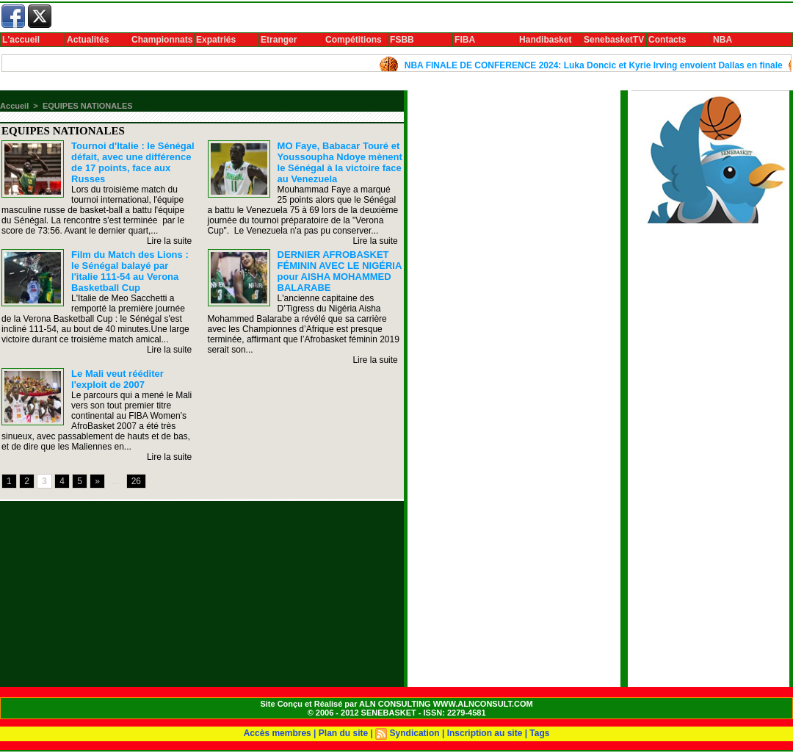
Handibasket (545, 40)
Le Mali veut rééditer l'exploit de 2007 (117, 379)
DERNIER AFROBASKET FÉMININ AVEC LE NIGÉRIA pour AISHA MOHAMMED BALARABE (340, 271)
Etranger (279, 40)
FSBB (402, 40)
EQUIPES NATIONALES (88, 105)
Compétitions (353, 40)
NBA (722, 40)
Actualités (88, 40)
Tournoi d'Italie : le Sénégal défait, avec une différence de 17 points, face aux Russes (133, 162)
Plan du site (343, 733)
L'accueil (21, 40)
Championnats (161, 40)
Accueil (14, 105)
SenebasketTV (614, 40)
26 (136, 481)
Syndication (415, 733)
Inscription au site (485, 733)
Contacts (667, 40)
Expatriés (216, 40)
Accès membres (277, 733)
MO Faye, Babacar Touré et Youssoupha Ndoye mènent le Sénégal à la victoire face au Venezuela (340, 162)
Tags (539, 733)
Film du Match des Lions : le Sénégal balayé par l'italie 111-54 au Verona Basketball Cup (130, 271)
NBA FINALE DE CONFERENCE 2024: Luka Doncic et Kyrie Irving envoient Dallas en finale (599, 65)
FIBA (465, 40)
